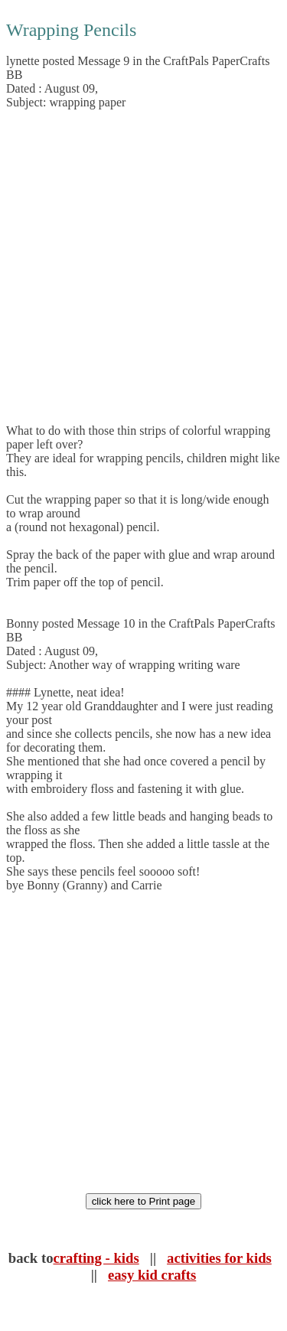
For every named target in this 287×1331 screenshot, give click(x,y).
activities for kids (219, 1258)
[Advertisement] (143, 266)
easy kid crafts (152, 1275)
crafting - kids (96, 1258)
